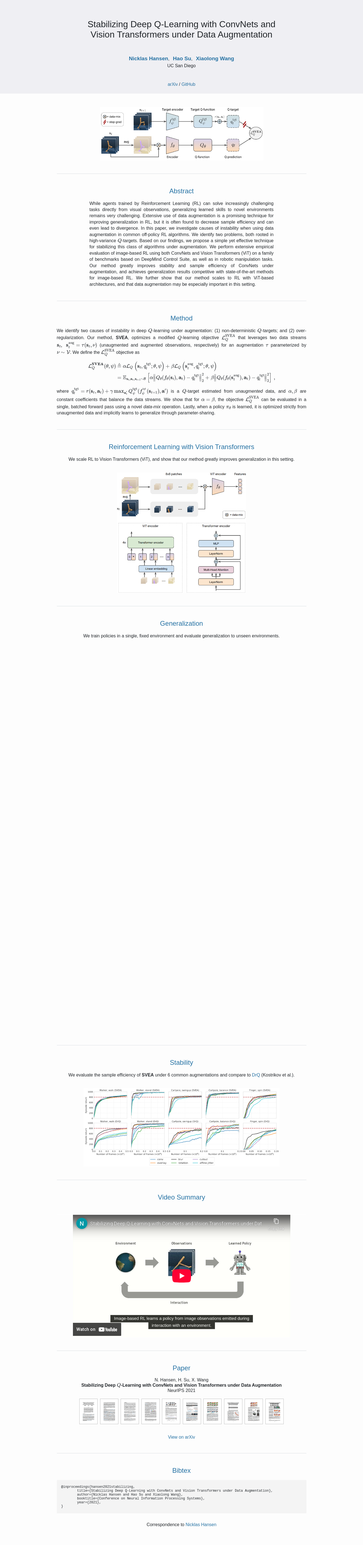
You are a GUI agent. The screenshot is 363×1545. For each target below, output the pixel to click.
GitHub (189, 84)
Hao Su (182, 58)
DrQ (256, 1075)
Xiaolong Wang (215, 58)
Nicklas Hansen (148, 58)
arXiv (173, 84)
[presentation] (120, 241)
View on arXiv (181, 1437)
